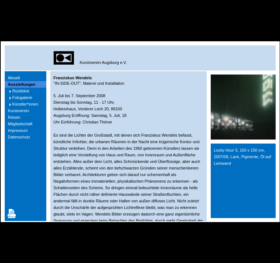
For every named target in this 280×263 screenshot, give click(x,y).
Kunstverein (18, 110)
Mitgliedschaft (20, 124)
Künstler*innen (25, 104)
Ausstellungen (22, 84)
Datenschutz (19, 137)
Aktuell (14, 78)
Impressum (18, 130)
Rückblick (21, 91)
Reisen (14, 117)
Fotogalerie (22, 97)
